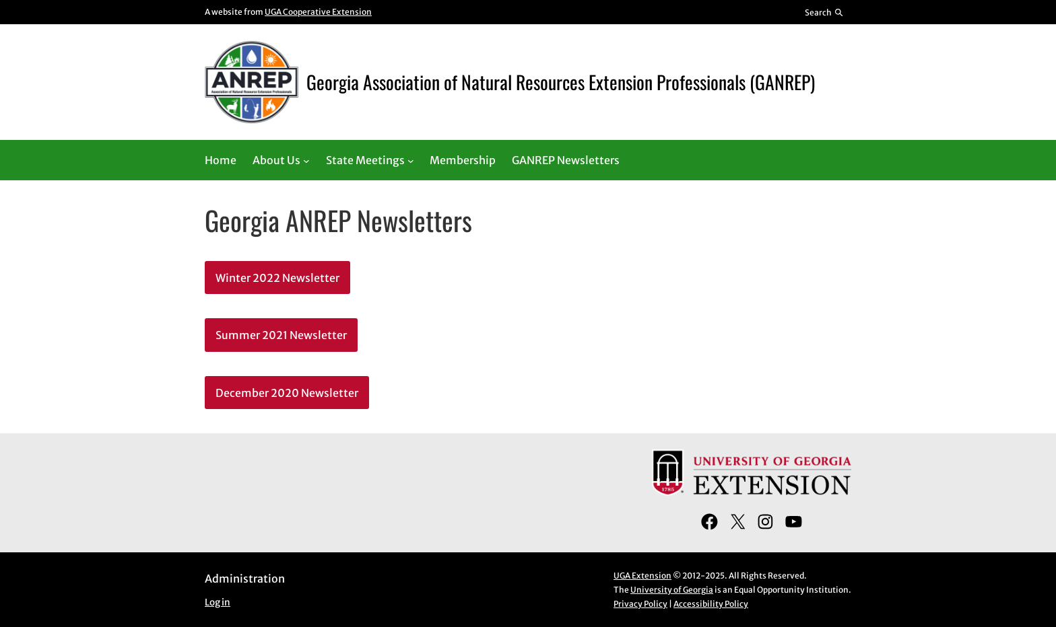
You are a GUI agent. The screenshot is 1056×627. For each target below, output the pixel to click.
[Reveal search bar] (824, 12)
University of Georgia (671, 590)
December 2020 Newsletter (287, 393)
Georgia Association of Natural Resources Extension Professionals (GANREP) (560, 82)
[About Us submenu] (306, 160)
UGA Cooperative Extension (318, 12)
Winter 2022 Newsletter (277, 278)
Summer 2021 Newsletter (281, 335)
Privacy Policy (640, 604)
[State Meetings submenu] (410, 160)
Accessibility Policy (710, 604)
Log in (217, 602)
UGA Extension (642, 575)
